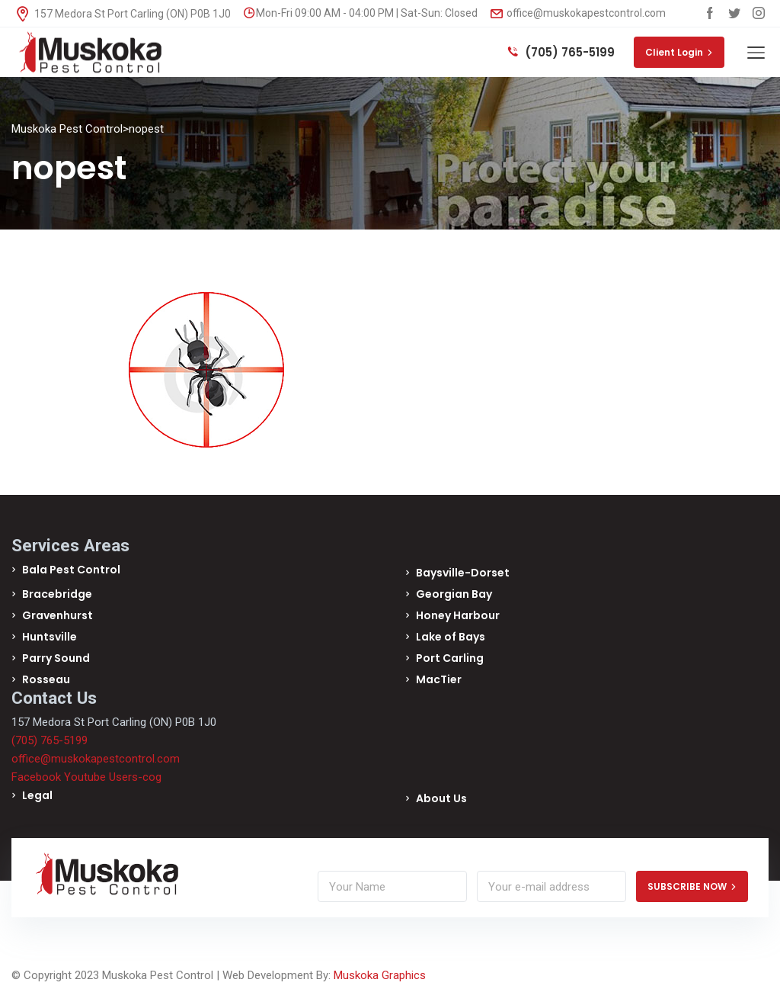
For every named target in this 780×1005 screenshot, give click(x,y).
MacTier (439, 679)
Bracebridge (57, 594)
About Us (441, 798)
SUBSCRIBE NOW (692, 886)
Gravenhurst (57, 615)
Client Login (679, 52)
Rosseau (46, 679)
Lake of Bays (450, 636)
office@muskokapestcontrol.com (578, 13)
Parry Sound (56, 658)
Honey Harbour (458, 615)
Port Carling (450, 658)
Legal (37, 795)
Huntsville (49, 636)
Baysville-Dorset (463, 572)
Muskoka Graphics (380, 975)
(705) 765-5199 (561, 52)
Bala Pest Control (71, 569)
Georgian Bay (454, 594)
